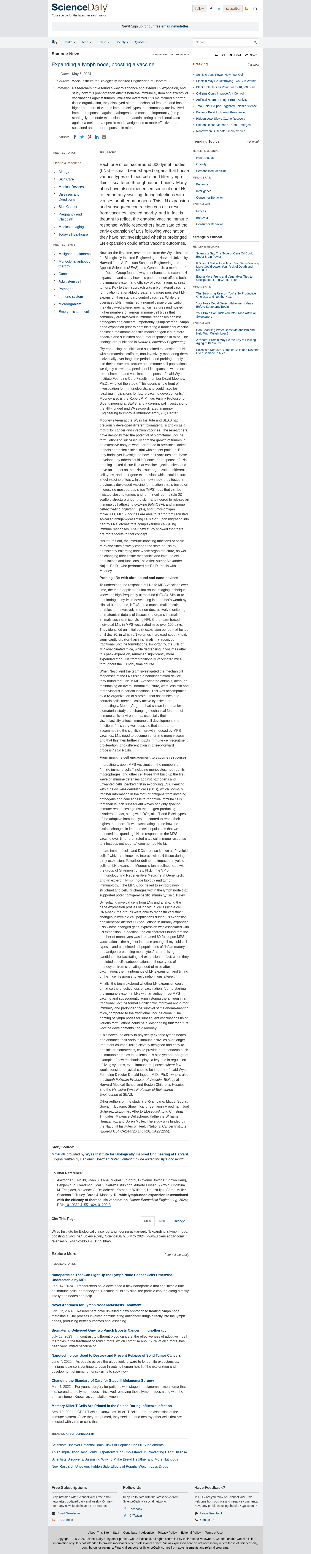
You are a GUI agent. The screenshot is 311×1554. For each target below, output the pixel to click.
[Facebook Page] (211, 8)
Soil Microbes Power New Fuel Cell (219, 74)
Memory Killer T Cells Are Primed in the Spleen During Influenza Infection (112, 1406)
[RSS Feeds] (246, 8)
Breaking (200, 64)
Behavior (202, 184)
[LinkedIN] (96, 137)
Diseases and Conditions (69, 197)
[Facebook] (74, 137)
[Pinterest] (89, 137)
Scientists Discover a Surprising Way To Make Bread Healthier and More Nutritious (115, 1459)
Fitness (201, 211)
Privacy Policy (167, 1532)
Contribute (130, 1532)
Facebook (135, 1509)
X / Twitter (135, 1515)
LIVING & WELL (202, 204)
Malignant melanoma (75, 254)
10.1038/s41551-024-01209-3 (88, 1205)
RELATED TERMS (64, 244)
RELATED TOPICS (64, 152)
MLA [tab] (147, 1221)
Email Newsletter (68, 1513)
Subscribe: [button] (233, 8)
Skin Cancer (68, 207)
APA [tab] (162, 1221)
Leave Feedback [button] (211, 1513)
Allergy (64, 172)
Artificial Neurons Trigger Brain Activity (221, 99)
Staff (116, 1532)
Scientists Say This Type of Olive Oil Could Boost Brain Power (224, 255)
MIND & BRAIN (202, 177)
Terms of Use (213, 1532)
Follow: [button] (199, 8)
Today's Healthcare (73, 234)
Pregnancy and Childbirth (70, 216)
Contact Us (207, 1520)
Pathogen (66, 289)
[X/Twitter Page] (219, 8)
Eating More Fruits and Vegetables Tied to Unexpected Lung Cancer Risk (224, 278)
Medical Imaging (71, 227)
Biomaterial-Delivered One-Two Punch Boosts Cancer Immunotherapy (109, 1330)
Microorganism (70, 304)
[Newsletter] (255, 8)
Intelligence (203, 191)
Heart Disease (205, 157)
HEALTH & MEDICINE (206, 151)
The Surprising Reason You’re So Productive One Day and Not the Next (226, 295)
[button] (220, 55)
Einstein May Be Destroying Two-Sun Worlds (226, 81)
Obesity (201, 164)
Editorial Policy (191, 1532)
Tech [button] (86, 42)
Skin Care (66, 179)
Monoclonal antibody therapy (74, 264)
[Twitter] (82, 137)
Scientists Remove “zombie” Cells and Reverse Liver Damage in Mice (227, 351)
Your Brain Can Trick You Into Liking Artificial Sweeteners (225, 314)
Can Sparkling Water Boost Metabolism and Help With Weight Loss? (225, 331)
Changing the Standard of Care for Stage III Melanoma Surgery (103, 1380)
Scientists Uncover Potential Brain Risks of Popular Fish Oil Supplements (107, 1445)
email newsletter (175, 26)
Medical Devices (71, 187)
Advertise (147, 1532)
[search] (255, 42)
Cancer (64, 274)
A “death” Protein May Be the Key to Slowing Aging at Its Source (226, 341)
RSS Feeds (65, 1520)
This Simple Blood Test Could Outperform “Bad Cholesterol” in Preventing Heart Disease (119, 1452)
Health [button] (69, 42)
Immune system (71, 296)
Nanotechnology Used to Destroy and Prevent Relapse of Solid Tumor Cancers (116, 1355)
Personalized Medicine (211, 171)
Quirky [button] (141, 42)
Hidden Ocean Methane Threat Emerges (223, 125)
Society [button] (122, 42)
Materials (59, 1154)
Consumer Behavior (209, 197)
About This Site (98, 1532)
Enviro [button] (103, 42)
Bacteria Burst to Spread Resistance (220, 112)
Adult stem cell (70, 281)
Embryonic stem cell (74, 312)
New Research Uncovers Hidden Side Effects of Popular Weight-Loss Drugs (110, 1466)
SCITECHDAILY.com (82, 1433)
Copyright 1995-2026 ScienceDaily (79, 1539)
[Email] (104, 137)
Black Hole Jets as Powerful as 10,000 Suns (225, 87)
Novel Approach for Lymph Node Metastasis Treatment (96, 1305)
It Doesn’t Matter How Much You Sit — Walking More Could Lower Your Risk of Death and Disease (227, 267)
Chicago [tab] (179, 1221)
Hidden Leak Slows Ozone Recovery (220, 118)
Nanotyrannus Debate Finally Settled (220, 131)
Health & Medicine (67, 163)
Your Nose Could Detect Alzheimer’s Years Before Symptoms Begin (224, 305)
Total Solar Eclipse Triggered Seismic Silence (226, 106)
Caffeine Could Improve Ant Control (220, 93)
